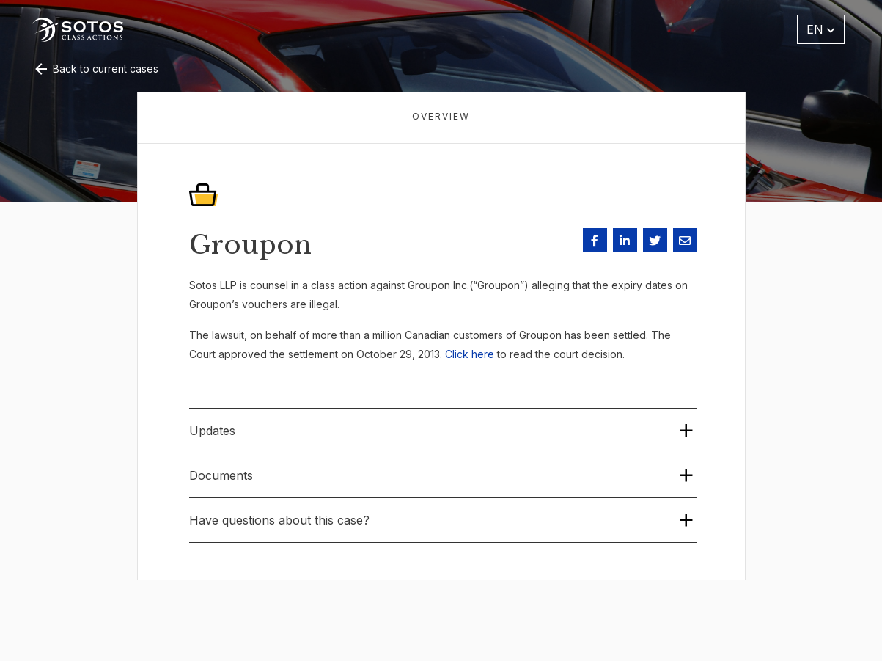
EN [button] (820, 29)
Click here (469, 354)
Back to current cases (95, 68)
